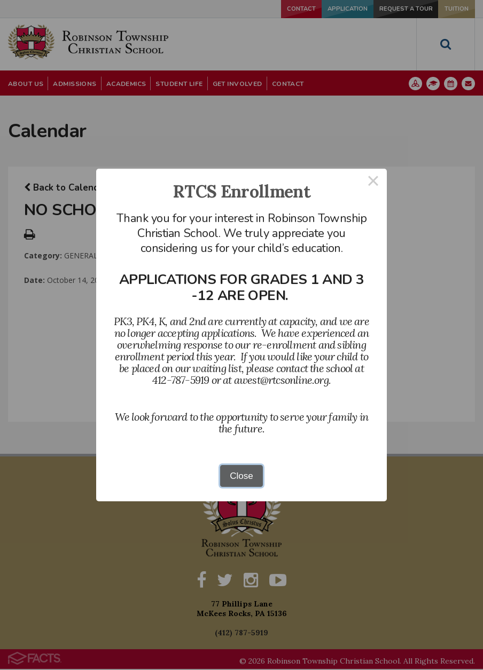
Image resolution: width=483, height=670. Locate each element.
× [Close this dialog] (373, 182)
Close (241, 476)
